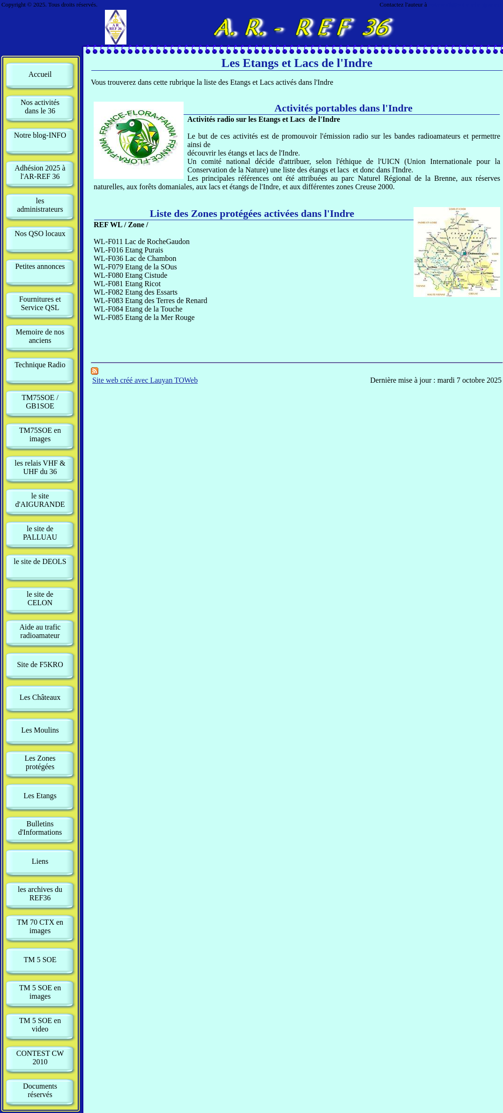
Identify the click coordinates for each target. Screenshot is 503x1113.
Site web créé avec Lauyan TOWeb (145, 380)
